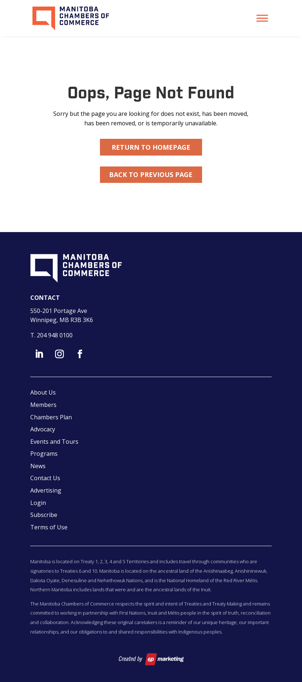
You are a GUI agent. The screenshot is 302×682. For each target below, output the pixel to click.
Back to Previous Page (151, 174)
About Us (43, 392)
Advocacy (42, 429)
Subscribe (43, 515)
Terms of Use (48, 527)
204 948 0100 (55, 335)
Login (38, 503)
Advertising (45, 490)
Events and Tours (54, 442)
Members (43, 405)
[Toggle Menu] (262, 18)
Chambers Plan (51, 417)
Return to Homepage (151, 147)
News (38, 466)
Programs (44, 454)
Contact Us (45, 478)
